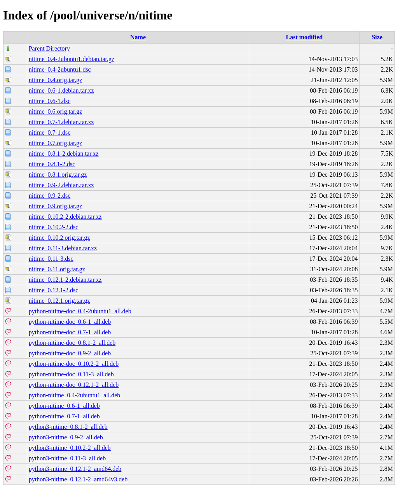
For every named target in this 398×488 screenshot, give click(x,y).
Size (377, 37)
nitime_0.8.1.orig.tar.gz (58, 174)
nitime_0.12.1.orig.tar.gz (59, 300)
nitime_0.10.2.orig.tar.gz (59, 237)
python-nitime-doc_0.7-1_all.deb (70, 332)
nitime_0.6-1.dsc (50, 101)
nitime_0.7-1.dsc (50, 132)
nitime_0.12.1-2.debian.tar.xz (65, 279)
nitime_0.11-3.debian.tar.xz (63, 248)
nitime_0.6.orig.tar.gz (55, 111)
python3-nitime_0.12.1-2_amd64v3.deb (78, 479)
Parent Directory (49, 48)
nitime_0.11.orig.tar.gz (57, 269)
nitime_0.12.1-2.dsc (54, 290)
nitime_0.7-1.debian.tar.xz (61, 122)
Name (138, 37)
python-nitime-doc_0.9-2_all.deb (70, 353)
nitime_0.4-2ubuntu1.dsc (60, 69)
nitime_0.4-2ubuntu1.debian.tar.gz (71, 59)
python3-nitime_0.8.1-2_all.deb (68, 426)
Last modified (304, 37)
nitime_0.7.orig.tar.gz (55, 143)
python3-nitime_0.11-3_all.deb (67, 458)
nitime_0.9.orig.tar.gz (55, 206)
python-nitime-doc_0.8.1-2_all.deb (72, 342)
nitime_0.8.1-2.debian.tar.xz (64, 153)
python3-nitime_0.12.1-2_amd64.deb (75, 468)
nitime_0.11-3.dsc (51, 258)
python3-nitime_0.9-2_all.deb (66, 437)
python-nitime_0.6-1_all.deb (64, 405)
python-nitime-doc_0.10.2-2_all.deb (74, 363)
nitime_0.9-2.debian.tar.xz (61, 185)
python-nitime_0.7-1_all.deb (64, 416)
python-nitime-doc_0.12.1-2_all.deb (74, 384)
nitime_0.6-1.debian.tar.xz (61, 90)
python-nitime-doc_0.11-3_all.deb (71, 374)
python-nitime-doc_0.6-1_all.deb (70, 321)
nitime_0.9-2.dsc (50, 195)
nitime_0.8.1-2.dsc (52, 164)
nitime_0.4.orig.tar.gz (55, 80)
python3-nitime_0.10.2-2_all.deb (70, 447)
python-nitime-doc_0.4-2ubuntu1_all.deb (80, 311)
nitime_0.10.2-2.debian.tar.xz (65, 216)
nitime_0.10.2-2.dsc (54, 227)
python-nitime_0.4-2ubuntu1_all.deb (74, 395)
